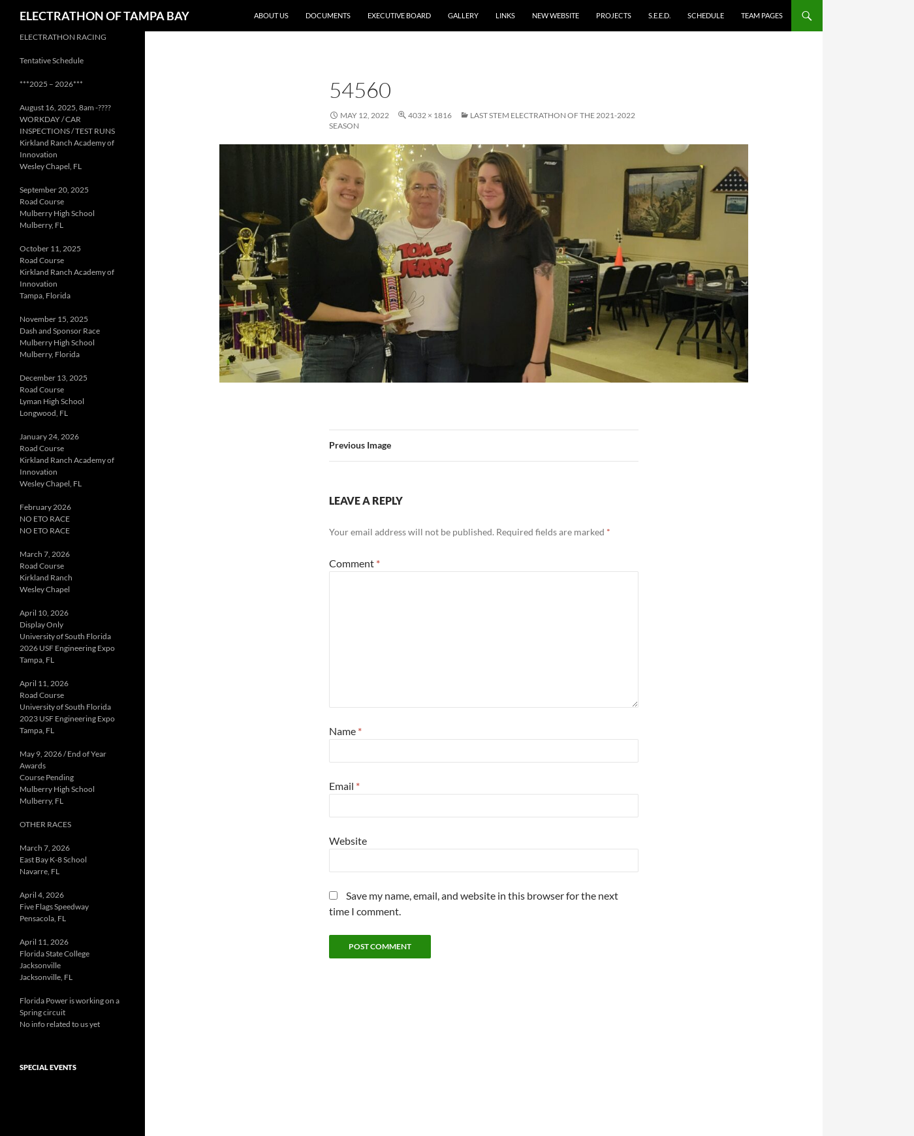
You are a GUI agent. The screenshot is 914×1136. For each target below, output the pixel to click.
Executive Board (399, 15)
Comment (354, 563)
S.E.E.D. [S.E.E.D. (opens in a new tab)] (659, 15)
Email (344, 786)
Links (505, 15)
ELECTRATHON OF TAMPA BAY (104, 15)
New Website (555, 15)
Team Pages (762, 15)
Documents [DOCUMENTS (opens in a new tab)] (328, 15)
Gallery (463, 15)
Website (348, 840)
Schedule (705, 15)
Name (345, 731)
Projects (613, 15)
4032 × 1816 (430, 115)
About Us (271, 15)
